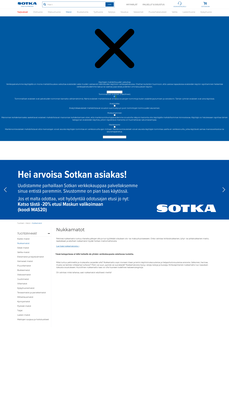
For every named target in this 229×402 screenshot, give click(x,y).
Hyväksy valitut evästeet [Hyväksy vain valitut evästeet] (114, 137)
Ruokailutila (82, 12)
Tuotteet (20, 223)
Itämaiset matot (25, 261)
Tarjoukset (22, 12)
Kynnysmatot (23, 301)
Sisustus (124, 12)
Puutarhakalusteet (158, 12)
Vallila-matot (23, 252)
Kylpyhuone (206, 12)
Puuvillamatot (24, 265)
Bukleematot (23, 270)
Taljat (20, 310)
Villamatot (22, 283)
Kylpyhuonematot (25, 288)
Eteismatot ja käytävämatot (30, 257)
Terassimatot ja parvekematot (31, 292)
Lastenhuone (189, 12)
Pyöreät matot (24, 306)
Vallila (174, 12)
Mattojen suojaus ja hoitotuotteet (33, 319)
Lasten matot (23, 315)
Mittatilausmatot (25, 297)
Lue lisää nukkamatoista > (67, 246)
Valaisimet (138, 12)
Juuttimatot (23, 279)
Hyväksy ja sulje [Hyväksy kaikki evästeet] (115, 92)
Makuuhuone (54, 12)
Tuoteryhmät (27, 233)
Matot (69, 12)
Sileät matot (23, 248)
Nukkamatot (37, 223)
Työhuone (98, 12)
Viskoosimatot (24, 274)
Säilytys (111, 12)
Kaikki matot (23, 239)
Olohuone (38, 12)
